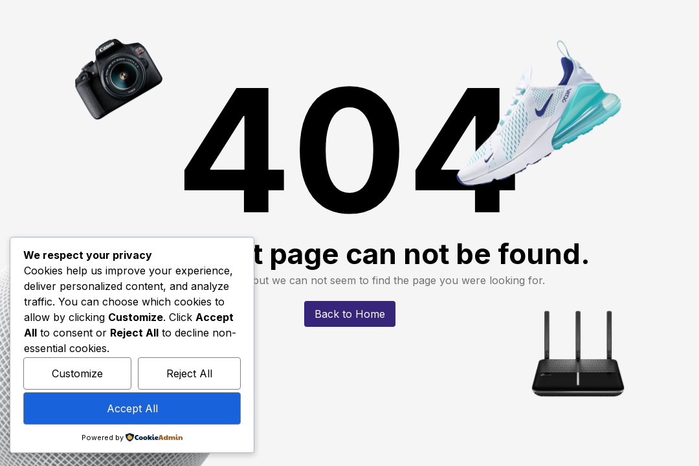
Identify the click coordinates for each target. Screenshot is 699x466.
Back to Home (350, 313)
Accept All (132, 408)
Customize (77, 373)
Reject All (189, 373)
